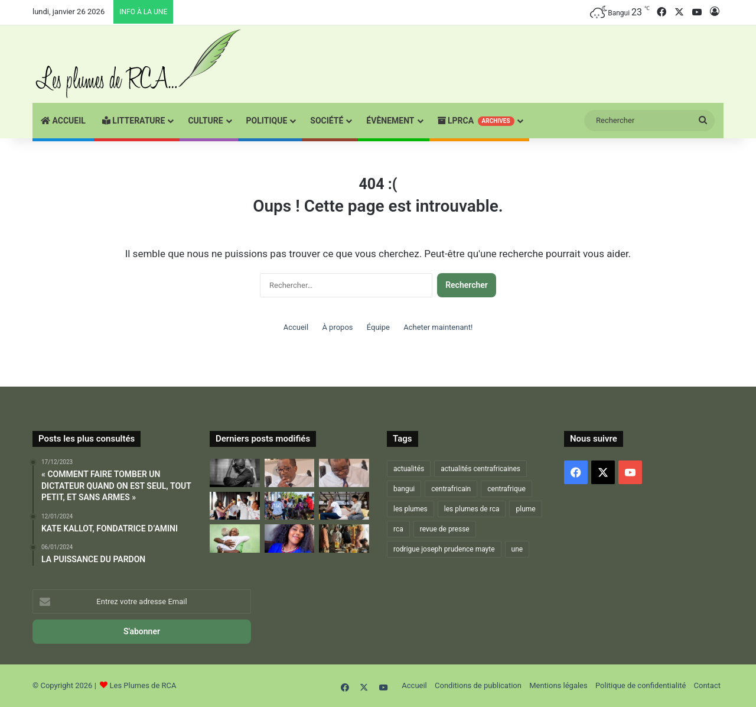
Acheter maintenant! (437, 327)
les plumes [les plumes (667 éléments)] (410, 509)
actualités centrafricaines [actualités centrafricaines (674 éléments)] (480, 469)
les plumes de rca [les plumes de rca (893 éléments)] (472, 509)
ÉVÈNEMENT (390, 120)
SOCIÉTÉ (326, 120)
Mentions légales (558, 685)
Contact (707, 685)
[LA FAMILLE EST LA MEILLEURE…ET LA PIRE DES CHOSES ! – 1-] (290, 506)
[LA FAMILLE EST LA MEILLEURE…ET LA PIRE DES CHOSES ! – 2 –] (344, 506)
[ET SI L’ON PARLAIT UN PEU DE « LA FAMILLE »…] (344, 538)
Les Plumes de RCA (143, 685)
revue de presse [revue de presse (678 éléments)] (445, 529)
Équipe (378, 327)
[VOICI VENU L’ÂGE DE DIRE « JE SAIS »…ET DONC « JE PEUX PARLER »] (290, 473)
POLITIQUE (267, 120)
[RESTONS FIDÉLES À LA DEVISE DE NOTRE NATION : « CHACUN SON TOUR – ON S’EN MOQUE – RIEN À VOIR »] (235, 473)
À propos (337, 327)
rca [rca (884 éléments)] (398, 529)
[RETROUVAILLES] (235, 506)
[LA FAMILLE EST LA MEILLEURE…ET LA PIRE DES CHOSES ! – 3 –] (235, 538)
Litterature (133, 120)
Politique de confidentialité (640, 685)
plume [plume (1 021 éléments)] (525, 509)
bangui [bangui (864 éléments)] (404, 489)
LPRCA (476, 121)
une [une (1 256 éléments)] (517, 549)
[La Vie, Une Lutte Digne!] (290, 538)
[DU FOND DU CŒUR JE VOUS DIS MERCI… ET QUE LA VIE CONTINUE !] (344, 473)
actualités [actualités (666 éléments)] (408, 469)
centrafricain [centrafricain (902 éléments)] (451, 489)
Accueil (63, 120)
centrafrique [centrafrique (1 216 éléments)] (506, 489)
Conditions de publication (478, 685)
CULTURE (205, 120)
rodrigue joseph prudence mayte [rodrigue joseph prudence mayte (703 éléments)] (444, 549)
